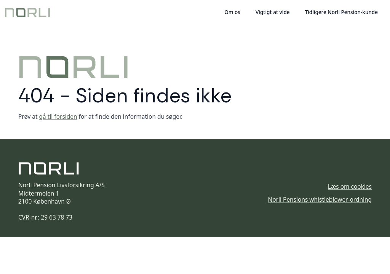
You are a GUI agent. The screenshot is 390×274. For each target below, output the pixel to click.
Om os (232, 12)
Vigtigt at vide (273, 12)
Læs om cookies (350, 187)
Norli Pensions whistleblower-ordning (320, 200)
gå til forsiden (58, 116)
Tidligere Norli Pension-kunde (341, 12)
